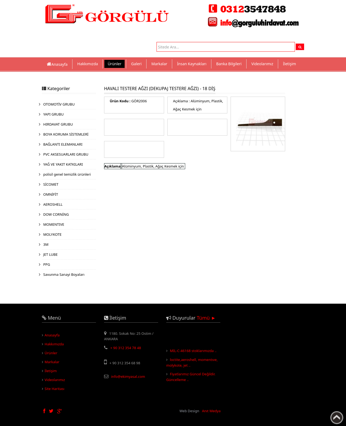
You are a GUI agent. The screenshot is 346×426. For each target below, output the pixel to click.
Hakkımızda (87, 63)
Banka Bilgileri (229, 63)
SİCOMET (50, 184)
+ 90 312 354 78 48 (125, 347)
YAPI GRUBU (53, 114)
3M (45, 244)
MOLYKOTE (52, 234)
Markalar (159, 63)
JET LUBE (50, 254)
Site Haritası (54, 388)
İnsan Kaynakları (192, 63)
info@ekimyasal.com (128, 376)
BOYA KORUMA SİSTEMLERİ (65, 134)
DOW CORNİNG (56, 214)
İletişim (289, 63)
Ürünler (114, 63)
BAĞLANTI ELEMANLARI (62, 144)
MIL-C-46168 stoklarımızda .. (193, 351)
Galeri (136, 63)
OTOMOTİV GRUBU (59, 104)
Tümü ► (206, 317)
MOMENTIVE (53, 224)
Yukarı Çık (337, 417)
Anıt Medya (211, 410)
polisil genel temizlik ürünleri (67, 174)
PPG (46, 264)
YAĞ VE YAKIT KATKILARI (63, 164)
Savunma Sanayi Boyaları (63, 274)
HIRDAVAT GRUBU (58, 124)
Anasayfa (52, 335)
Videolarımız (262, 63)
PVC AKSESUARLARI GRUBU (65, 154)
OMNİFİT (50, 194)
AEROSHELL (52, 204)
